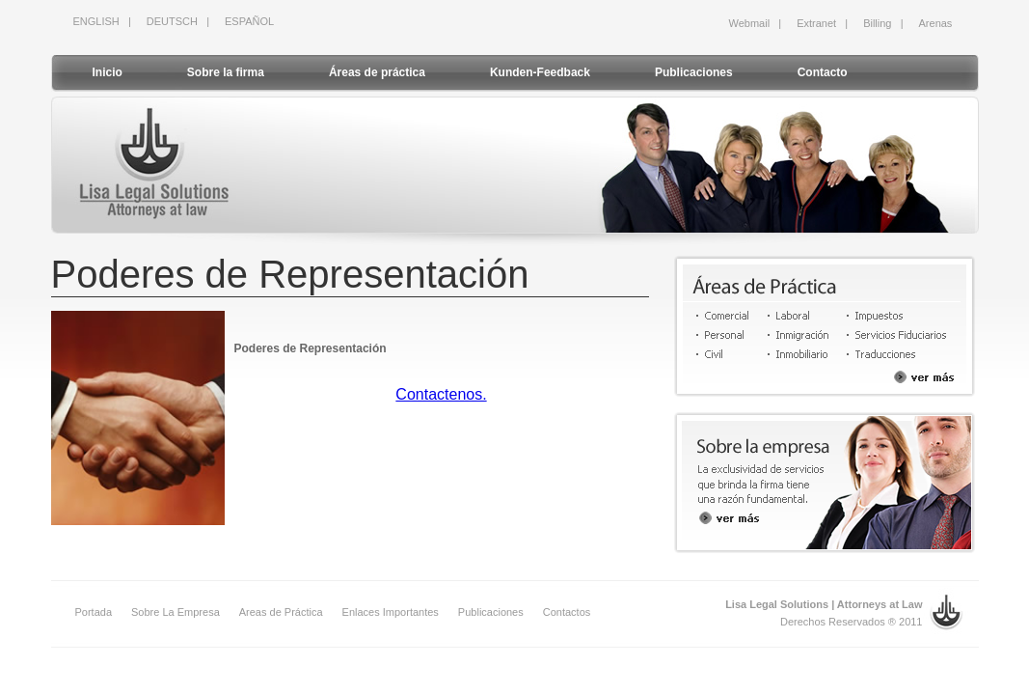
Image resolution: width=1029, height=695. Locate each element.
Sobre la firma (225, 72)
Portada (94, 612)
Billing (877, 23)
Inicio (107, 72)
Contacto (823, 72)
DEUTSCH (172, 21)
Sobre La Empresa (175, 612)
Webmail (750, 23)
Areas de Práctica (281, 612)
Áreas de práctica (377, 72)
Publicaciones (694, 72)
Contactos (567, 612)
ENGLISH (96, 21)
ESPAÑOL (249, 21)
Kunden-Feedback (540, 72)
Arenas (936, 23)
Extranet (816, 23)
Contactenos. (440, 394)
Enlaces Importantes (390, 612)
